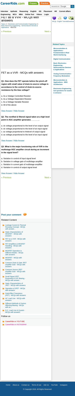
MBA (21, 14)
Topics (3, 24)
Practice (44, 3)
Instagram (63, 385)
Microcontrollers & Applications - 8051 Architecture (60, 82)
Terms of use (36, 385)
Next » (48, 31)
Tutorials (65, 21)
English (33, 11)
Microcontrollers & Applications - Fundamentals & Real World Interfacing (61, 51)
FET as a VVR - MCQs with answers (15, 240)
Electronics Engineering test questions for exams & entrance (62, 91)
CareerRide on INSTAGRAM (15, 324)
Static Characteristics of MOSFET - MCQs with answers (14, 234)
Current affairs (65, 11)
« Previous (6, 31)
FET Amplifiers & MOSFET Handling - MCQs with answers (15, 246)
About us (16, 385)
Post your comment (11, 215)
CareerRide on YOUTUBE (15, 321)
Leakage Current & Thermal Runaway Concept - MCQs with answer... (15, 227)
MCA (15, 14)
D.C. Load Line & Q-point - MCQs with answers (15, 311)
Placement (48, 11)
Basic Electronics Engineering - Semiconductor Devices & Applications (62, 66)
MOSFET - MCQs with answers (13, 259)
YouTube (54, 385)
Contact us (25, 385)
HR (55, 11)
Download (71, 21)
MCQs (54, 21)
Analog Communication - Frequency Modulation (62, 75)
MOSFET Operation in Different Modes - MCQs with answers (14, 253)
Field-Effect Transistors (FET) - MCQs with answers (15, 294)
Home (8, 385)
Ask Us (46, 385)
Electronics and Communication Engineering (22, 24)
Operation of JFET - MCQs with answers (15, 289)
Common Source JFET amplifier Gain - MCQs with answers (15, 271)
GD (40, 11)
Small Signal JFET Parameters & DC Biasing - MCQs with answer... (15, 278)
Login (46, 14)
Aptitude (13, 11)
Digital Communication (61, 59)
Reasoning (24, 11)
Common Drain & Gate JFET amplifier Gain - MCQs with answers (16, 264)
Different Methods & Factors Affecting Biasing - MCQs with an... (15, 305)
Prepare (33, 3)
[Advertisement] (26, 51)
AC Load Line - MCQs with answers (15, 299)
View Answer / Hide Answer (12, 111)
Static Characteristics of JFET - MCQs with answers (15, 284)
